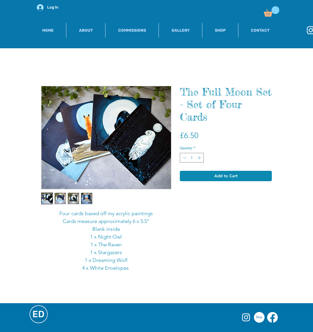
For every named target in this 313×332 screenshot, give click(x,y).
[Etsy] (259, 317)
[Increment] (199, 157)
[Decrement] (184, 157)
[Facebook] (272, 317)
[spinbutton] (191, 157)
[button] (271, 11)
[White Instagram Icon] (246, 317)
